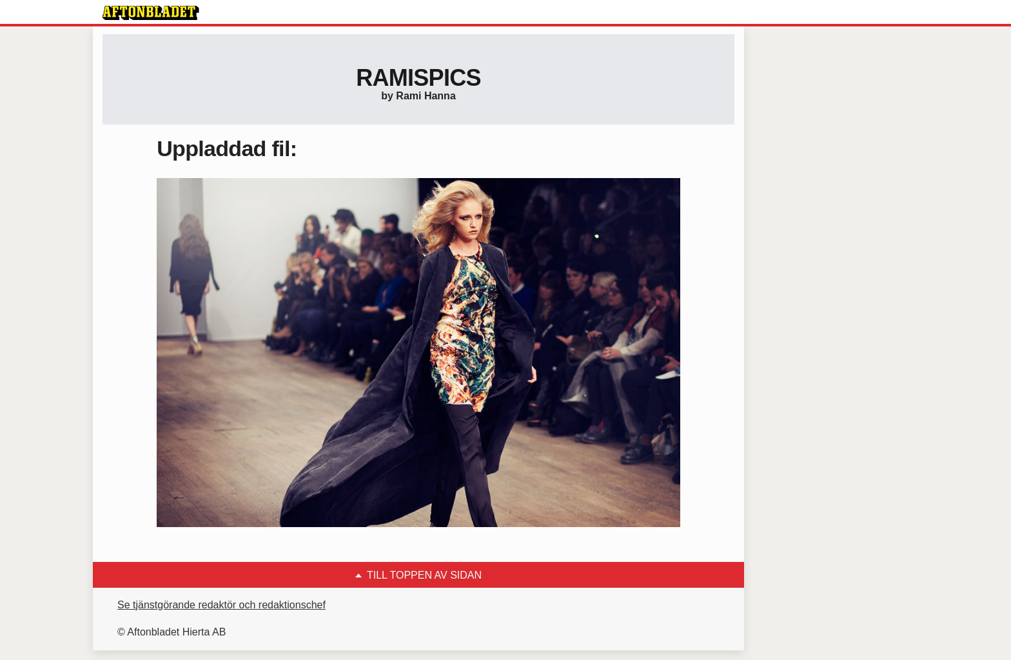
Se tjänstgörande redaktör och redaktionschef (221, 604)
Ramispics (418, 78)
